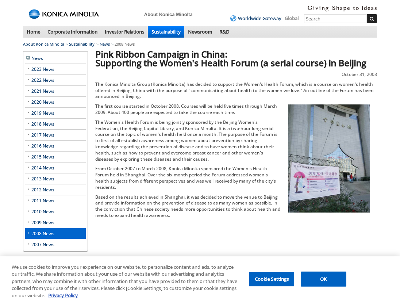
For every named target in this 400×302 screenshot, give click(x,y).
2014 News (42, 168)
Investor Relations (124, 31)
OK (323, 280)
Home (33, 31)
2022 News (42, 80)
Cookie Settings (272, 280)
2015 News (42, 157)
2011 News (42, 201)
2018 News (42, 124)
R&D (224, 31)
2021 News (42, 91)
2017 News (42, 135)
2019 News (42, 113)
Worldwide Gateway (259, 18)
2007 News (42, 244)
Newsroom (200, 31)
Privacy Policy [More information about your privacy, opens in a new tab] (63, 297)
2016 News (42, 146)
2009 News (42, 222)
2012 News (42, 190)
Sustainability (166, 31)
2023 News (42, 69)
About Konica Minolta (43, 44)
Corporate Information (72, 31)
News (105, 44)
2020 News (42, 102)
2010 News (42, 212)
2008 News (42, 233)
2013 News (42, 179)
